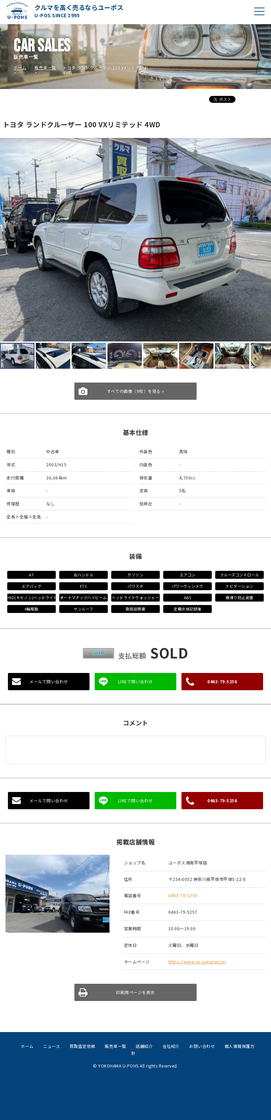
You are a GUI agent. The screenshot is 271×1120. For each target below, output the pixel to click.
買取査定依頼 (82, 1046)
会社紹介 (171, 1046)
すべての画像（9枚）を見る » (135, 391)
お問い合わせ (202, 1046)
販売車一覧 (45, 67)
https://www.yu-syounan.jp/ (197, 961)
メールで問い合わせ (48, 681)
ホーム (20, 67)
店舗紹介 (144, 1046)
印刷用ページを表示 (135, 992)
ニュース (51, 1046)
